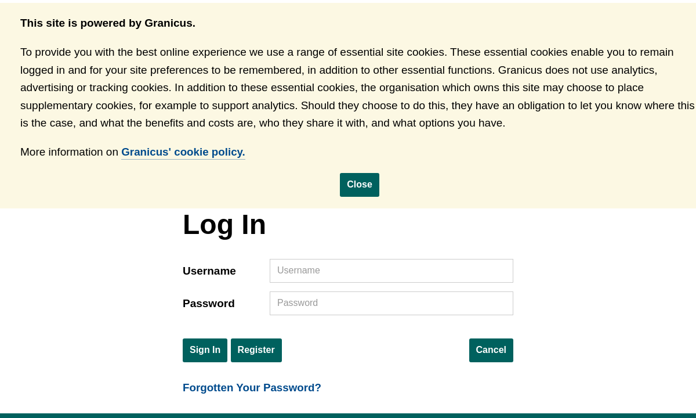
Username (209, 271)
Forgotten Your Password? (253, 388)
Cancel (491, 350)
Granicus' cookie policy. (183, 152)
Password (209, 304)
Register (256, 350)
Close (359, 184)
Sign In (205, 350)
